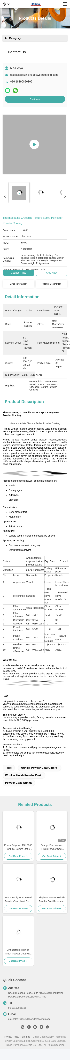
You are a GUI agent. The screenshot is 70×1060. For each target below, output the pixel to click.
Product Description (51, 284)
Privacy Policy (11, 1036)
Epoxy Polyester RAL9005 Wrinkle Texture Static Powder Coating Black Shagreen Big (18, 847)
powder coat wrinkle (18, 782)
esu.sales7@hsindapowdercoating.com (34, 74)
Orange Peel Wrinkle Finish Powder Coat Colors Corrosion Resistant (52, 847)
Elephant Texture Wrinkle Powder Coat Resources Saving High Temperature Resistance (51, 899)
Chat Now (35, 99)
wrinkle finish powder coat (23, 775)
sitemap (26, 1036)
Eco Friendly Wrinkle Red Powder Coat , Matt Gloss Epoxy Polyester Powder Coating (18, 899)
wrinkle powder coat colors (38, 767)
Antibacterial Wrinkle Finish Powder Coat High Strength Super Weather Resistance (18, 952)
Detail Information (18, 284)
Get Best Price (18, 273)
